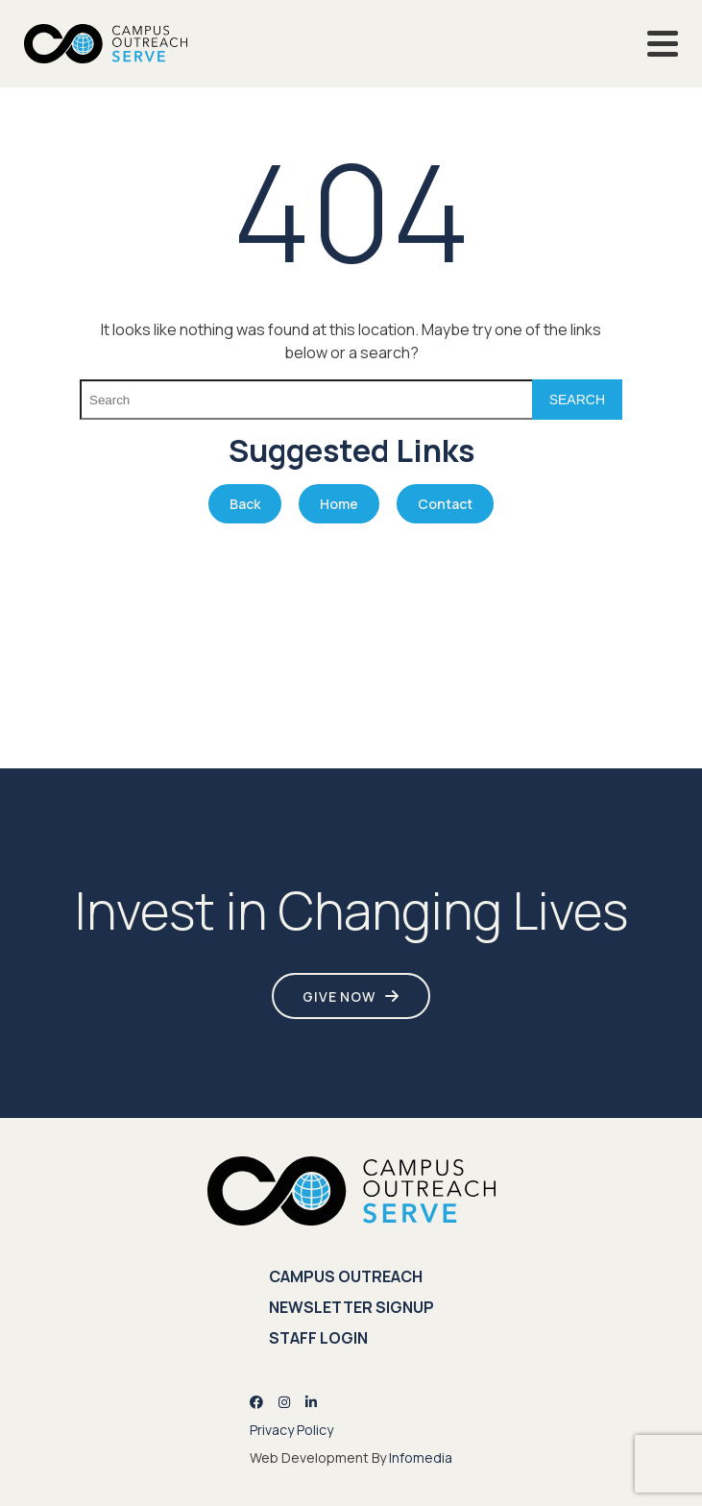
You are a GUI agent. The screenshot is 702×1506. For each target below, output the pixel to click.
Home (339, 504)
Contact (445, 504)
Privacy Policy (291, 1430)
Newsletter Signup (351, 1307)
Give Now (339, 996)
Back (245, 504)
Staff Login (318, 1337)
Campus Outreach (346, 1276)
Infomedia (420, 1457)
